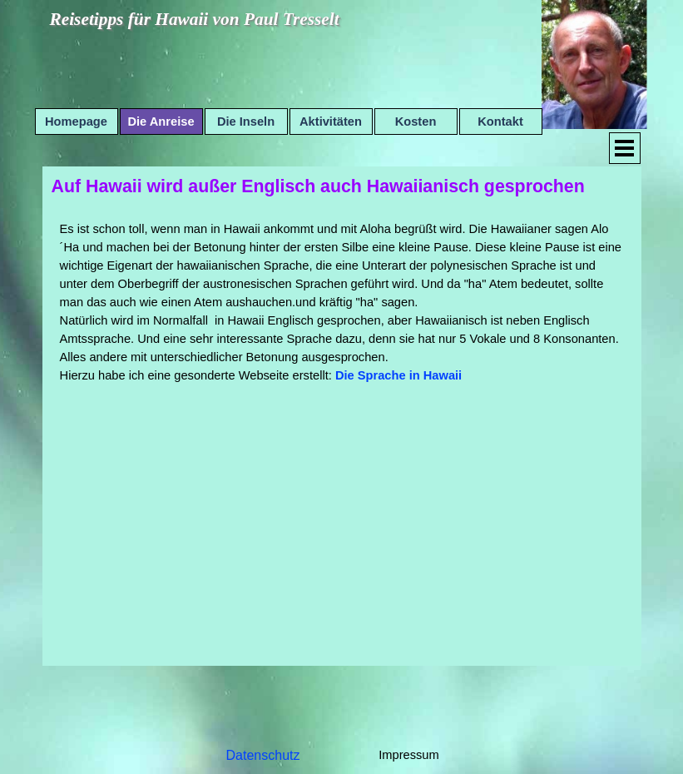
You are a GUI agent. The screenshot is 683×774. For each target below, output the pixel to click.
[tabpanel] (342, 302)
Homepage (76, 121)
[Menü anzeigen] (625, 148)
